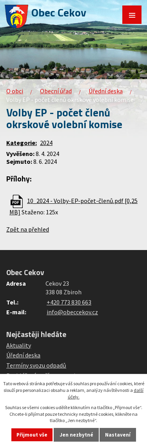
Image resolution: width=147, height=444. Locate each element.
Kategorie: (21, 143)
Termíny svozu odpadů (36, 365)
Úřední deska (106, 91)
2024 (46, 143)
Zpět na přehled (27, 229)
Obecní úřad (56, 91)
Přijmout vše (31, 434)
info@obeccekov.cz (72, 312)
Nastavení (118, 434)
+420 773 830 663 (69, 302)
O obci (14, 91)
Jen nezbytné (76, 434)
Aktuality (18, 345)
